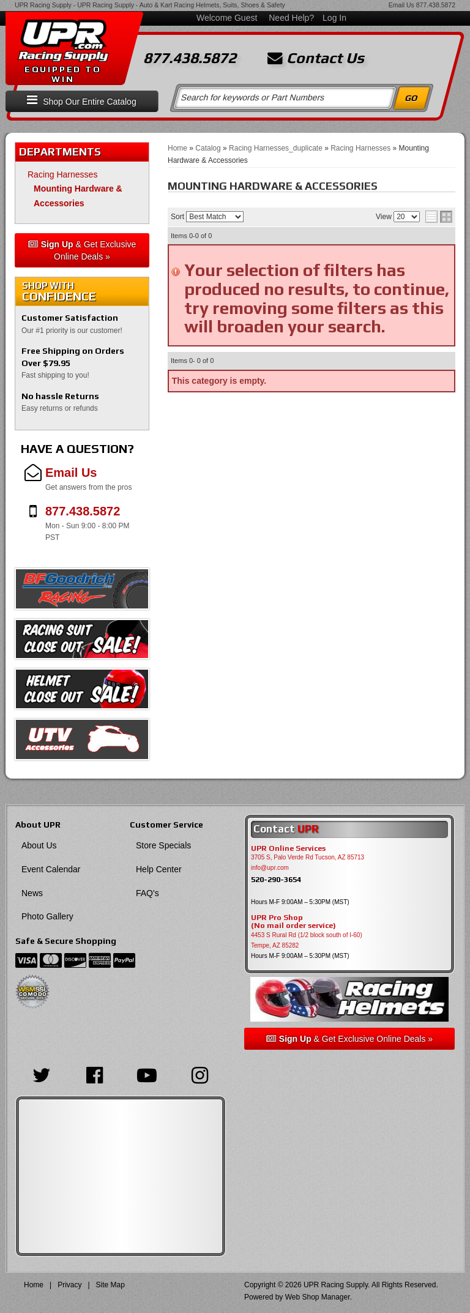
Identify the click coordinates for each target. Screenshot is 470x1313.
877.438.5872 (435, 5)
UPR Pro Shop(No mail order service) (293, 921)
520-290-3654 (276, 879)
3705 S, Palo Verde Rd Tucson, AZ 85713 (307, 857)
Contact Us (315, 58)
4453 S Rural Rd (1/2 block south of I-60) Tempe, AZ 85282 (306, 940)
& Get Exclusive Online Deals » (82, 250)
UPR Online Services (288, 848)
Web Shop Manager (317, 1297)
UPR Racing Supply (43, 5)
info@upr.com (270, 867)
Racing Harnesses (62, 174)
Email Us (401, 5)
